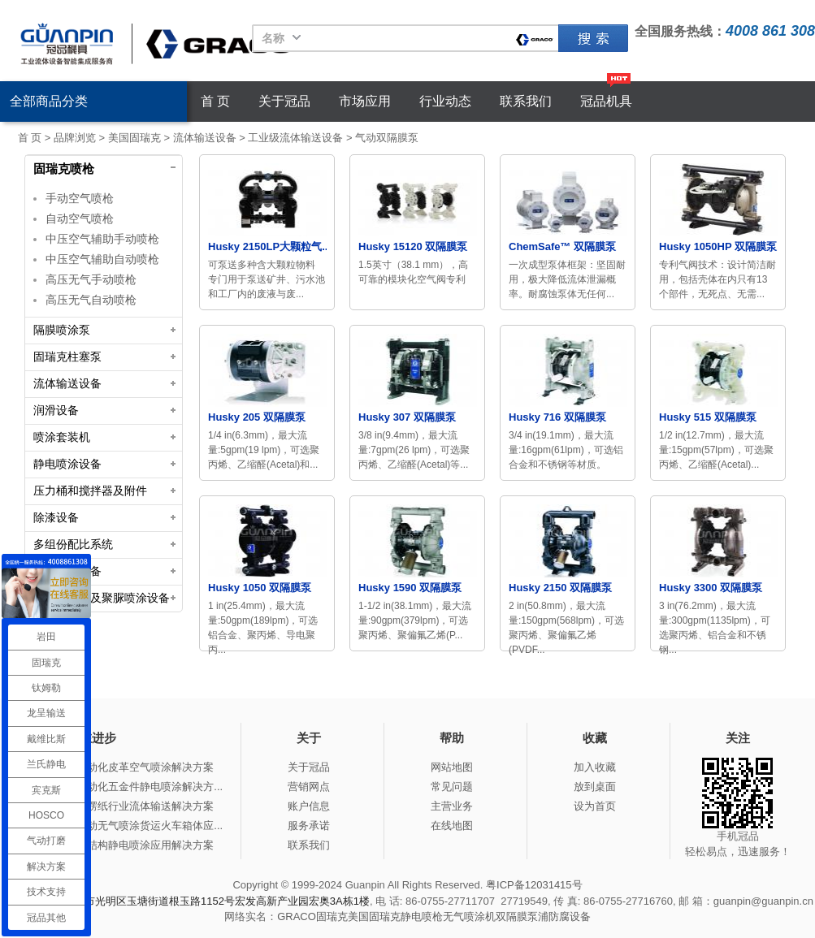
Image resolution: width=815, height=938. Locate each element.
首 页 (215, 101)
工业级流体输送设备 (295, 138)
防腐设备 (569, 916)
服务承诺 (309, 825)
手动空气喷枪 (80, 198)
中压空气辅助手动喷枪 (102, 238)
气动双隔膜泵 (386, 138)
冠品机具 (606, 101)
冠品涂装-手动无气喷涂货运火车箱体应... (127, 825)
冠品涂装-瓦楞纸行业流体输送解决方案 (122, 806)
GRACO (296, 916)
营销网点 (309, 786)
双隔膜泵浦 (522, 916)
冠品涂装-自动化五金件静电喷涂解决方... (127, 786)
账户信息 (309, 806)
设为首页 (595, 806)
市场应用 (365, 101)
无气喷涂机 (469, 916)
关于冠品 (284, 101)
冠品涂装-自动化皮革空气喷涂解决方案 (122, 767)
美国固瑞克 (134, 138)
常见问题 (452, 786)
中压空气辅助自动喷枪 (102, 259)
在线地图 (452, 825)
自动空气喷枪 (80, 218)
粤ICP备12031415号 (534, 885)
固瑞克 (593, 38)
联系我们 (526, 101)
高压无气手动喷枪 (91, 279)
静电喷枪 (422, 916)
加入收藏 (595, 767)
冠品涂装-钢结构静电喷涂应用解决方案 (122, 845)
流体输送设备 (204, 138)
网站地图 (452, 767)
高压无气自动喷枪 (91, 299)
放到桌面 (595, 786)
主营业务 (452, 806)
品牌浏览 (75, 138)
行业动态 (445, 101)
